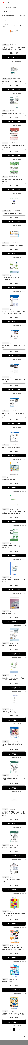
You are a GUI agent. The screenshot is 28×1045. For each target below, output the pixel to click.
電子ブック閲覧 (14, 53)
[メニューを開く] (25, 2)
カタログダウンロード (14, 57)
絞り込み (5, 21)
